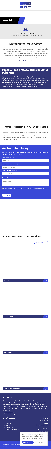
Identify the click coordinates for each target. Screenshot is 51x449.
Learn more (7, 414)
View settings (39, 442)
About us (8, 422)
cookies (29, 435)
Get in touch (24, 60)
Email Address (10, 170)
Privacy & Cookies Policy (13, 429)
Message (5, 177)
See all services (39, 242)
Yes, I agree (26, 442)
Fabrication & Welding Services (25, 3)
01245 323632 (44, 420)
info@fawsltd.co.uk (42, 425)
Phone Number (10, 164)
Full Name (8, 157)
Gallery (8, 425)
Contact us (9, 427)
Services (8, 424)
